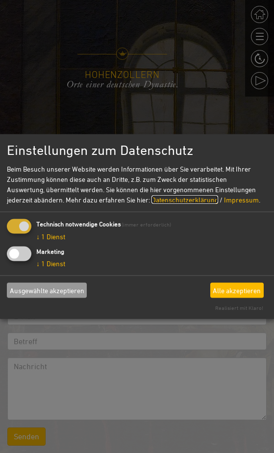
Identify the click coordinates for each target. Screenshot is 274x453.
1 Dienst (50, 236)
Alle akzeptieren (237, 290)
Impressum (241, 200)
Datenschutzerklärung (184, 200)
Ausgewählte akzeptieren (47, 290)
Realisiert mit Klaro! (239, 307)
